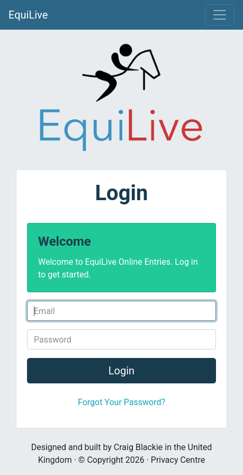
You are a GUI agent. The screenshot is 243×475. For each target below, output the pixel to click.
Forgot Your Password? (121, 402)
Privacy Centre (178, 460)
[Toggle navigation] (220, 14)
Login (121, 370)
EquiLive (28, 14)
